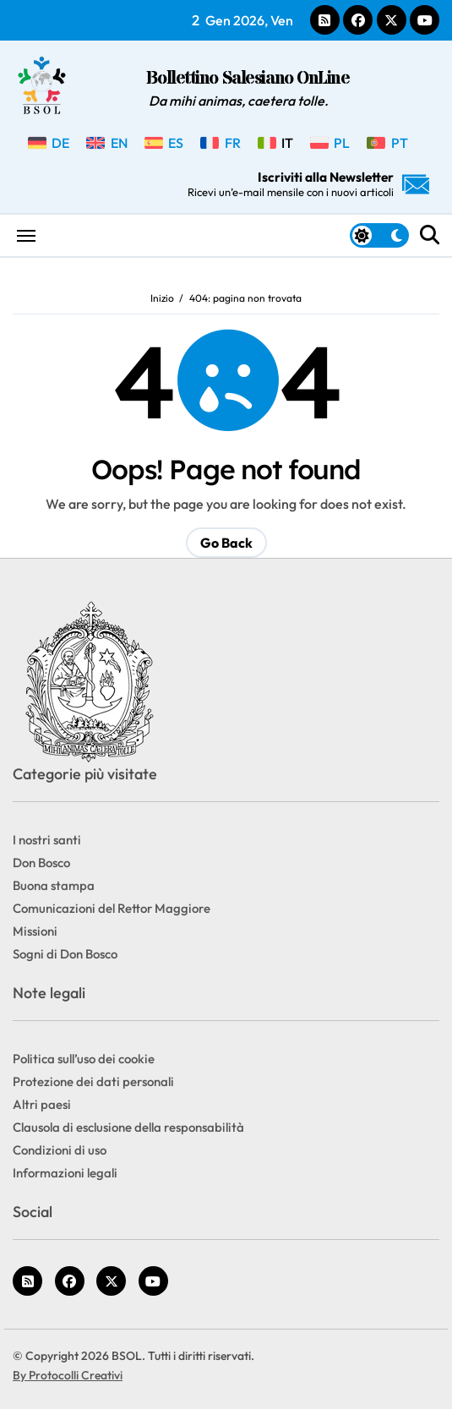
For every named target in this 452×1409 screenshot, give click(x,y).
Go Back (226, 542)
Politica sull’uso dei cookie (84, 1059)
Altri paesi (42, 1104)
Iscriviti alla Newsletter (308, 184)
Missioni (35, 931)
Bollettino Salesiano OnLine (247, 79)
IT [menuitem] (287, 142)
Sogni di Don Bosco (65, 954)
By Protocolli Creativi (68, 1375)
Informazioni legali (65, 1173)
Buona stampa (54, 885)
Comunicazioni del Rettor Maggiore (111, 908)
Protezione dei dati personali (93, 1081)
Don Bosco (41, 863)
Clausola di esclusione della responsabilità (128, 1127)
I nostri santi (47, 840)
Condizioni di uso (59, 1150)
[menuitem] (48, 143)
